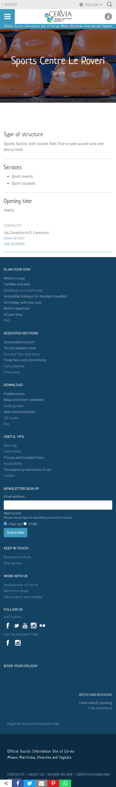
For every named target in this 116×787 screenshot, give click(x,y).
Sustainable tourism (19, 342)
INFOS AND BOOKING (95, 695)
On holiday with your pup (22, 302)
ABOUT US (36, 774)
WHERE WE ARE (60, 774)
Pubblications (14, 394)
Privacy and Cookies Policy (24, 458)
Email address (14, 496)
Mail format (38, 515)
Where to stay (14, 278)
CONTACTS (15, 774)
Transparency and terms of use (27, 470)
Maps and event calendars (24, 400)
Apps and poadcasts (19, 412)
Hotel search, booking (95, 703)
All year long (13, 314)
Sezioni (10, 4)
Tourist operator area (20, 348)
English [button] (93, 5)
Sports (58, 73)
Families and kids (17, 284)
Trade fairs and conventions (25, 360)
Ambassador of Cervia (21, 585)
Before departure (17, 308)
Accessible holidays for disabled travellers (35, 296)
